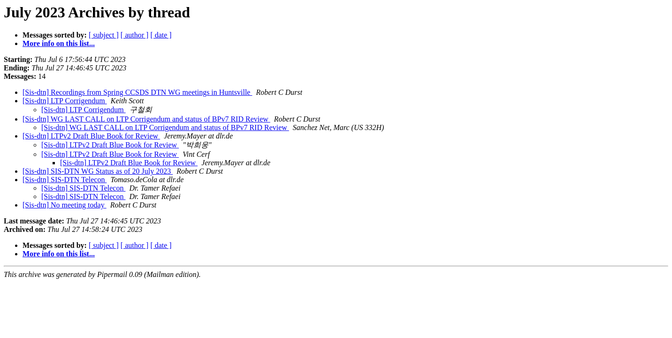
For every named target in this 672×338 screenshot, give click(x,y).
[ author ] (135, 35)
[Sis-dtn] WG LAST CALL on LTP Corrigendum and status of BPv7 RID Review (146, 119)
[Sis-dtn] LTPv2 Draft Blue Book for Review (91, 136)
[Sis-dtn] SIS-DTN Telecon (65, 180)
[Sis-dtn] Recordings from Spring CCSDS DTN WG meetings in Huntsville (137, 92)
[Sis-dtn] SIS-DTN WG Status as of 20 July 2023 (98, 171)
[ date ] (160, 35)
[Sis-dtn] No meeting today (65, 205)
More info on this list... (59, 43)
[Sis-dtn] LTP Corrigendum (65, 101)
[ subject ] (104, 35)
